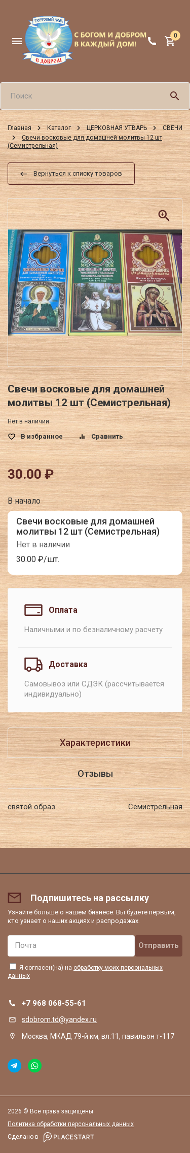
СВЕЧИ (172, 127)
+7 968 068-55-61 (54, 1003)
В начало (24, 501)
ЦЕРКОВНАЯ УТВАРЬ (117, 127)
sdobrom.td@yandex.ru (59, 1019)
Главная (19, 127)
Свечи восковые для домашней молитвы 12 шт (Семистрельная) (88, 526)
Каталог (59, 127)
